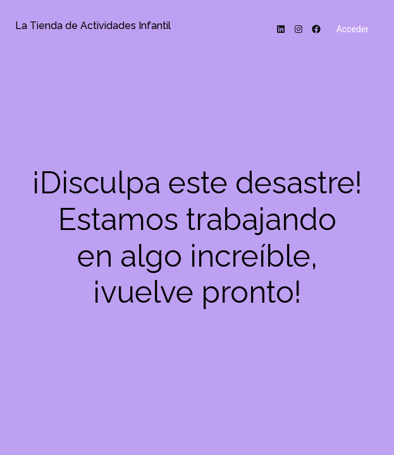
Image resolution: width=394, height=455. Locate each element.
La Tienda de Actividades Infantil (93, 26)
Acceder (352, 29)
